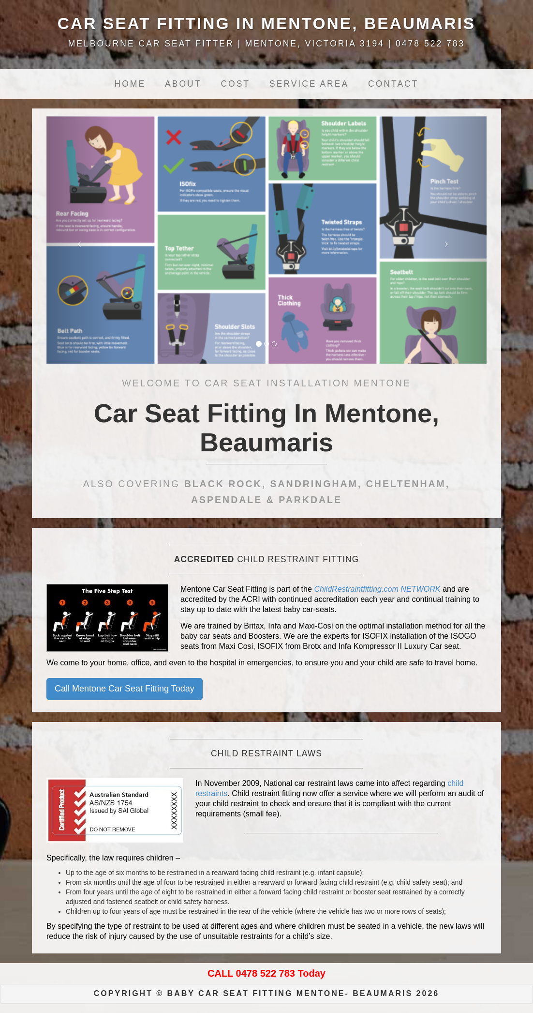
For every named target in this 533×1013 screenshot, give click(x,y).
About (183, 84)
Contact (393, 84)
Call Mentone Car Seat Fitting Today (124, 688)
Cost (235, 84)
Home (130, 84)
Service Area (309, 84)
